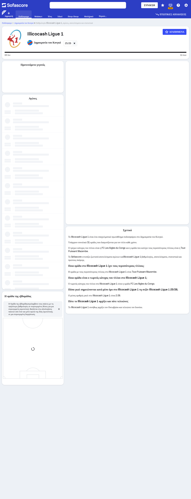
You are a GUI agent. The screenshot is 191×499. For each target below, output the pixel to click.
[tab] (127, 65)
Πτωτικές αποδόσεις (170, 14)
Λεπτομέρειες (127, 65)
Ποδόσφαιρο (7, 23)
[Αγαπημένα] (174, 32)
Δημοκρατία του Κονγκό (24, 23)
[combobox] (70, 43)
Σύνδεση (149, 5)
